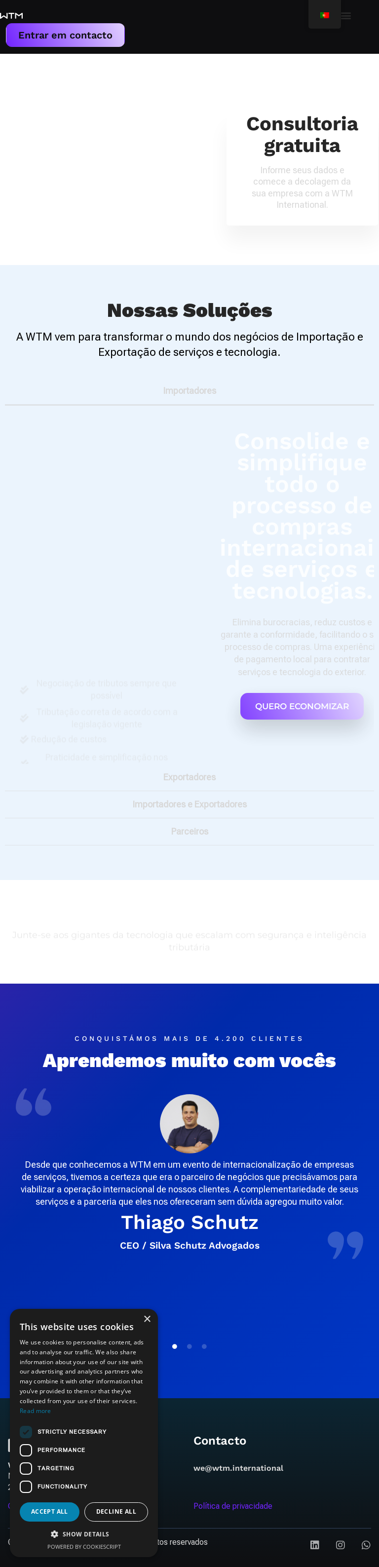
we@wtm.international (238, 1467)
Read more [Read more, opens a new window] (35, 1411)
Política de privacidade (232, 1505)
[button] (346, 15)
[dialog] (84, 1433)
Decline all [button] (116, 1511)
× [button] (147, 1319)
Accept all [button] (49, 1511)
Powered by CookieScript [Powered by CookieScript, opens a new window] (84, 1546)
